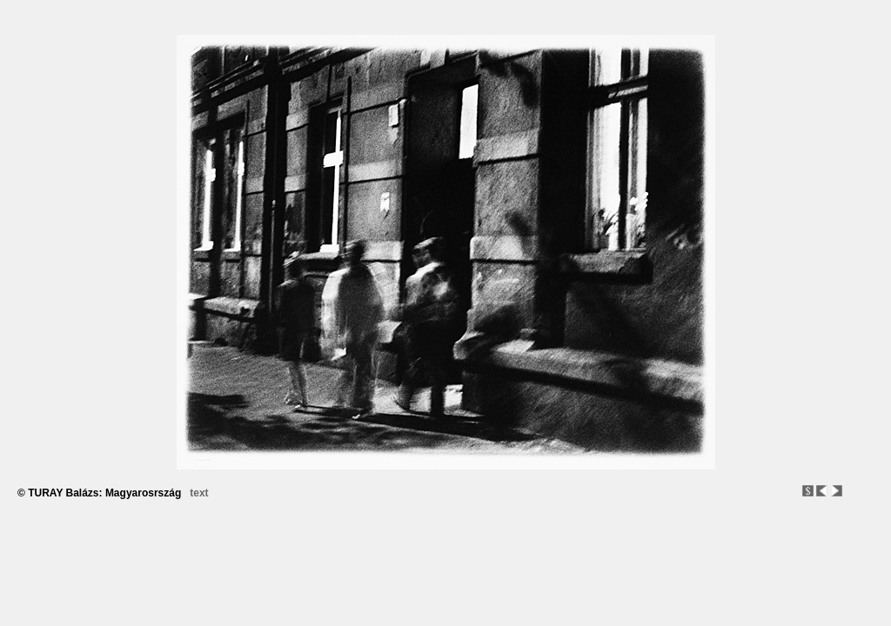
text (199, 493)
